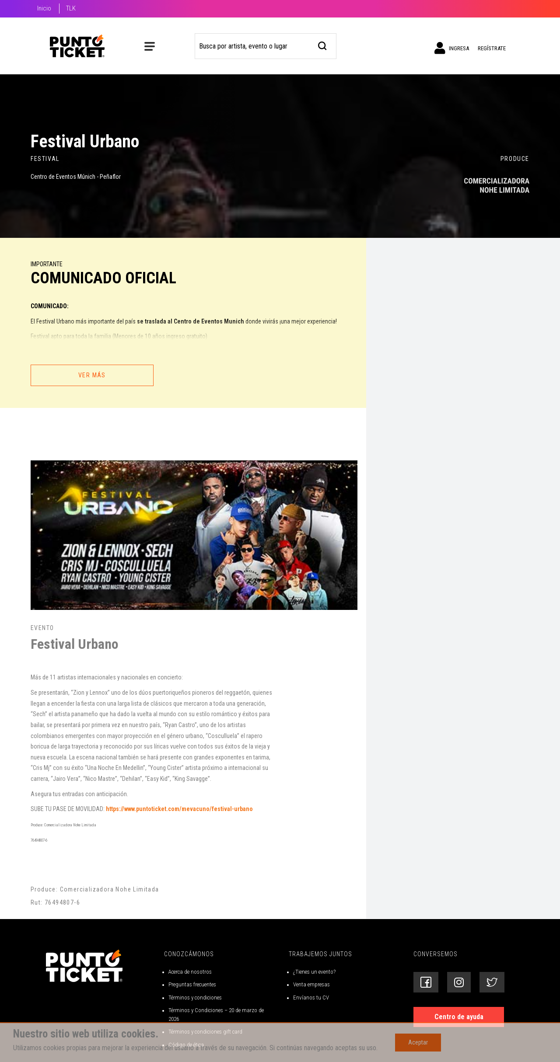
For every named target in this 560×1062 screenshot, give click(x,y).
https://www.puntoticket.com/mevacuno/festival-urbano (179, 808)
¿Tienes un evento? (314, 971)
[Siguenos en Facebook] (425, 982)
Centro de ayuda (458, 1017)
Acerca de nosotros (190, 971)
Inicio (44, 8)
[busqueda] (322, 45)
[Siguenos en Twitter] (492, 982)
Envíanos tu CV (311, 997)
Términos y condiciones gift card (205, 1031)
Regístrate (492, 48)
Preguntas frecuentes (192, 984)
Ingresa (451, 48)
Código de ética (186, 1044)
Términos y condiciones (195, 997)
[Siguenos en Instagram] (459, 982)
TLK (71, 8)
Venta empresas (311, 984)
